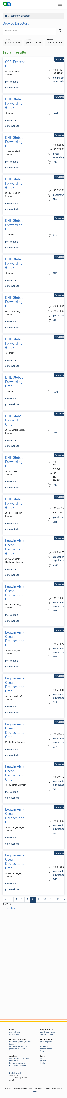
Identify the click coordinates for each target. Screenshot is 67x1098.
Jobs (42, 1051)
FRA (55, 199)
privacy (43, 1061)
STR (55, 273)
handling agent (14, 1046)
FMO (55, 161)
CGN (55, 746)
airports (24, 1046)
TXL (55, 789)
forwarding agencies (16, 1042)
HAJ (55, 431)
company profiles (17, 1039)
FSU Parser (13, 1061)
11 (51, 899)
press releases (14, 1032)
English (18, 1073)
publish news (14, 1034)
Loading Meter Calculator (18, 1063)
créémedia (33, 1091)
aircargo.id (44, 1046)
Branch (50, 40)
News (11, 1030)
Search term (11, 30)
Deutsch (12, 1073)
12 (58, 899)
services (13, 1056)
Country (8, 40)
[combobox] (12, 43)
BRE (55, 235)
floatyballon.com (46, 1049)
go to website (12, 87)
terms (42, 1058)
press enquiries (46, 1042)
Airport (28, 40)
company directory (20, 15)
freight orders (47, 1030)
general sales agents (17, 1049)
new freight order (46, 1034)
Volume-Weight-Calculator (19, 1058)
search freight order (47, 1032)
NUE (55, 320)
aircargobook (46, 1039)
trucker (11, 1044)
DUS (55, 702)
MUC (55, 565)
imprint (42, 1063)
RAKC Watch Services (17, 1066)
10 (44, 899)
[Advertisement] (31, 952)
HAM (55, 113)
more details (11, 81)
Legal (43, 1056)
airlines (28, 1042)
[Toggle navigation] (60, 4)
